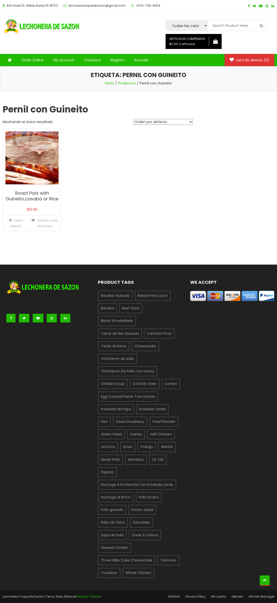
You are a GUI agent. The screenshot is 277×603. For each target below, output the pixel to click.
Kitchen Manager (261, 596)
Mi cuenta (218, 596)
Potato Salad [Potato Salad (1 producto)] (142, 509)
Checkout (92, 60)
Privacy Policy (195, 596)
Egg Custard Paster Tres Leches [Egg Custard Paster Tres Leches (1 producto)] (128, 396)
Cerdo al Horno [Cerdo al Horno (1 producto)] (113, 346)
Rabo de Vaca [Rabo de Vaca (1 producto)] (113, 522)
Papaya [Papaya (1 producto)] (107, 472)
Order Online (33, 60)
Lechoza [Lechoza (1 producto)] (108, 446)
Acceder (141, 60)
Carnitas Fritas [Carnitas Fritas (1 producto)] (159, 333)
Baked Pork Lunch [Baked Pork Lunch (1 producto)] (153, 295)
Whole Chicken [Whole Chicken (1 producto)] (138, 572)
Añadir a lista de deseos (47, 223)
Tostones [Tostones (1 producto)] (168, 560)
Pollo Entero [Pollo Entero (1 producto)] (149, 497)
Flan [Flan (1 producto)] (104, 421)
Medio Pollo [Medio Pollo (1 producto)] (110, 459)
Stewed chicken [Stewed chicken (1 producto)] (114, 547)
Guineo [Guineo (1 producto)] (136, 434)
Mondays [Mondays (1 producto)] (136, 459)
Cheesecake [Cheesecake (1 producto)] (145, 346)
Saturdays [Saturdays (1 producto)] (141, 522)
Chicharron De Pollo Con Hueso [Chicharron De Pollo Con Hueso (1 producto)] (127, 371)
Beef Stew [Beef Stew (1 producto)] (130, 308)
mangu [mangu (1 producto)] (146, 446)
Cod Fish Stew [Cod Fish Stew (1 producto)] (144, 383)
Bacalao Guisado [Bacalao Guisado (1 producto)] (115, 295)
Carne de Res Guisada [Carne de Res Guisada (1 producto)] (120, 333)
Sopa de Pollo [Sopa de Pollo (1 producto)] (112, 535)
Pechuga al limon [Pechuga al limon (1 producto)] (116, 497)
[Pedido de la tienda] (163, 122)
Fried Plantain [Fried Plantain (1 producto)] (164, 421)
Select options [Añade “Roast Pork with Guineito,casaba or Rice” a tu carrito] (16, 223)
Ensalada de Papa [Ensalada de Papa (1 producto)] (116, 409)
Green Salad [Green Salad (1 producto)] (111, 434)
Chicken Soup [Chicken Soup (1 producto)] (112, 383)
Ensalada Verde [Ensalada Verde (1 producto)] (152, 409)
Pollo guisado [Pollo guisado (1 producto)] (112, 509)
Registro (117, 60)
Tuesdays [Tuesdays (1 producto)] (109, 572)
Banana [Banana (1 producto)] (107, 308)
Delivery (237, 596)
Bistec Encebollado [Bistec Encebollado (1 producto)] (117, 320)
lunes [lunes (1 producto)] (127, 446)
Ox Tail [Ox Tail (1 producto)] (157, 459)
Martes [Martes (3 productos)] (167, 446)
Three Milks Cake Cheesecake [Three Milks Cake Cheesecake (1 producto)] (126, 560)
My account (63, 60)
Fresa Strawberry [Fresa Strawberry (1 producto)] (130, 421)
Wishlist (174, 596)
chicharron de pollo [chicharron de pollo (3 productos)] (117, 358)
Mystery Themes (89, 596)
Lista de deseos (249, 60)
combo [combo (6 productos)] (171, 383)
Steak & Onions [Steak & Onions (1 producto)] (145, 535)
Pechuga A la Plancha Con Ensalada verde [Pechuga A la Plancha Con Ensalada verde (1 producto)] (137, 484)
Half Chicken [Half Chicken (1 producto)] (161, 434)
